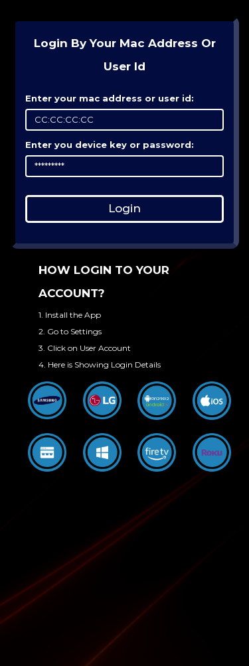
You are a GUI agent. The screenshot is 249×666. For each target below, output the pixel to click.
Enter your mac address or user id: (109, 98)
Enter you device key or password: (109, 144)
